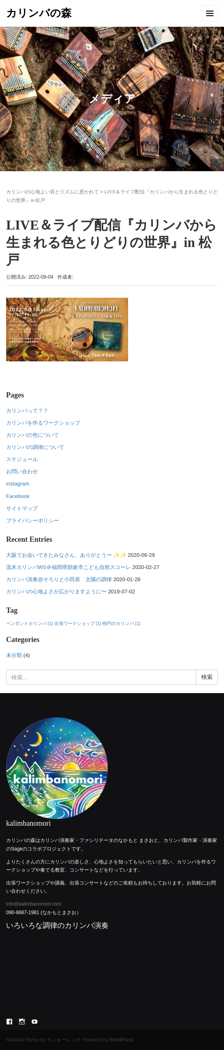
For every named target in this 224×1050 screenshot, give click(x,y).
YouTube (34, 1021)
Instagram (22, 1021)
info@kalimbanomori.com (33, 904)
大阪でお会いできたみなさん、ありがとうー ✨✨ (66, 555)
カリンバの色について (32, 435)
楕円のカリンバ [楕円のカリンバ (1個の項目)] (121, 623)
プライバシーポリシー (32, 520)
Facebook (17, 496)
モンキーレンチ (64, 1040)
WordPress (121, 1040)
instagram (17, 484)
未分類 (14, 655)
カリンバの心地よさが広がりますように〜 (56, 591)
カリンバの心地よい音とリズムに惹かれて (52, 192)
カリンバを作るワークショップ (43, 423)
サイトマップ (22, 508)
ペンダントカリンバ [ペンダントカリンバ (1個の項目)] (29, 623)
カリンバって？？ (27, 411)
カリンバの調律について (35, 447)
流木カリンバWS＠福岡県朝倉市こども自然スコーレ (68, 567)
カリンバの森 (39, 13)
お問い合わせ (22, 471)
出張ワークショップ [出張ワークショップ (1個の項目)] (77, 623)
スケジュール (22, 459)
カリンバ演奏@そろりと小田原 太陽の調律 (59, 579)
